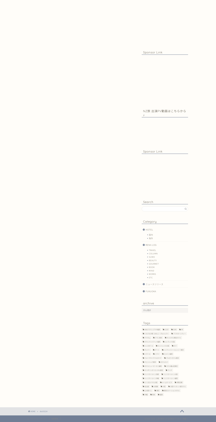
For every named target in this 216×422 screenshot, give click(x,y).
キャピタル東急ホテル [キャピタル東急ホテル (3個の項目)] (174, 338)
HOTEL (149, 229)
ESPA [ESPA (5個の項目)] (174, 329)
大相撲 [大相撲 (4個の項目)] (156, 386)
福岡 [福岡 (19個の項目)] (161, 395)
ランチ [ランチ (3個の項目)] (170, 370)
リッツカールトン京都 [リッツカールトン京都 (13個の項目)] (152, 374)
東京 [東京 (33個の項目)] (157, 390)
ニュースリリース (154, 284)
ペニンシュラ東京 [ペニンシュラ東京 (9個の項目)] (150, 362)
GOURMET (154, 263)
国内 (151, 234)
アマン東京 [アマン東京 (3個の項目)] (158, 338)
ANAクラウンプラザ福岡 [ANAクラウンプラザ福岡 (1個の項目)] (152, 329)
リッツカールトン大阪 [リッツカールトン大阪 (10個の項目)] (170, 374)
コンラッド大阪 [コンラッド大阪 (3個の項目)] (170, 342)
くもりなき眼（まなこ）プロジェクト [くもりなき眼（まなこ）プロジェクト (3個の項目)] (157, 334)
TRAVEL (152, 250)
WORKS (152, 274)
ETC (151, 277)
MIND (151, 270)
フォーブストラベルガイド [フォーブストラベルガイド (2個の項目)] (153, 358)
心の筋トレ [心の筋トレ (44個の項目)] (148, 390)
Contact (113, 3)
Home (45, 3)
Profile (80, 3)
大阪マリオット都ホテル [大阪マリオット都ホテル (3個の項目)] (178, 386)
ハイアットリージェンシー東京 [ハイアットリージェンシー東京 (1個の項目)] (174, 350)
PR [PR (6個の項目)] (182, 329)
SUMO (152, 256)
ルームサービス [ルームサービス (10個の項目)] (167, 382)
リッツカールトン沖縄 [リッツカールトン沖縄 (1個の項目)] (152, 378)
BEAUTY (153, 260)
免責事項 (54, 419)
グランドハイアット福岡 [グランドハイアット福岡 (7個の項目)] (152, 342)
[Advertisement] (165, 80)
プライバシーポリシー (38, 419)
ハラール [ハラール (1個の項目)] (147, 354)
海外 (151, 238)
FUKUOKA (151, 291)
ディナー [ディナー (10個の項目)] (147, 350)
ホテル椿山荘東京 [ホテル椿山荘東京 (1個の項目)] (172, 366)
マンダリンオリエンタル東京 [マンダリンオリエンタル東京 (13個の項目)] (154, 370)
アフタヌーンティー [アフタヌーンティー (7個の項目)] (179, 334)
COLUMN (153, 253)
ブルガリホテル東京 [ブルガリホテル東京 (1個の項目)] (172, 358)
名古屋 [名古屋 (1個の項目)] (147, 386)
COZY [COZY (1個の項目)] (166, 329)
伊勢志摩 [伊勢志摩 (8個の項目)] (179, 382)
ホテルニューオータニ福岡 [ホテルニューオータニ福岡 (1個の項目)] (153, 366)
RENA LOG (151, 244)
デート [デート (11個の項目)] (157, 350)
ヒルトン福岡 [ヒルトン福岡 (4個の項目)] (168, 354)
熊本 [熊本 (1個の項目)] (153, 395)
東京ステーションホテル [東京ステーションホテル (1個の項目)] (171, 390)
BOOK (152, 267)
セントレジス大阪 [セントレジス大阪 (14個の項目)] (163, 346)
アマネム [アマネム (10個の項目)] (147, 338)
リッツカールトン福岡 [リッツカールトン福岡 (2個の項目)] (170, 378)
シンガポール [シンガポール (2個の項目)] (149, 346)
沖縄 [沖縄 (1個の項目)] (146, 395)
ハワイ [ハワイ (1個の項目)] (157, 354)
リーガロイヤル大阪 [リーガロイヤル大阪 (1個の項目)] (151, 382)
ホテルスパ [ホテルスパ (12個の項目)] (164, 362)
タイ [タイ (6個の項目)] (175, 346)
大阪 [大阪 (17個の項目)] (164, 386)
